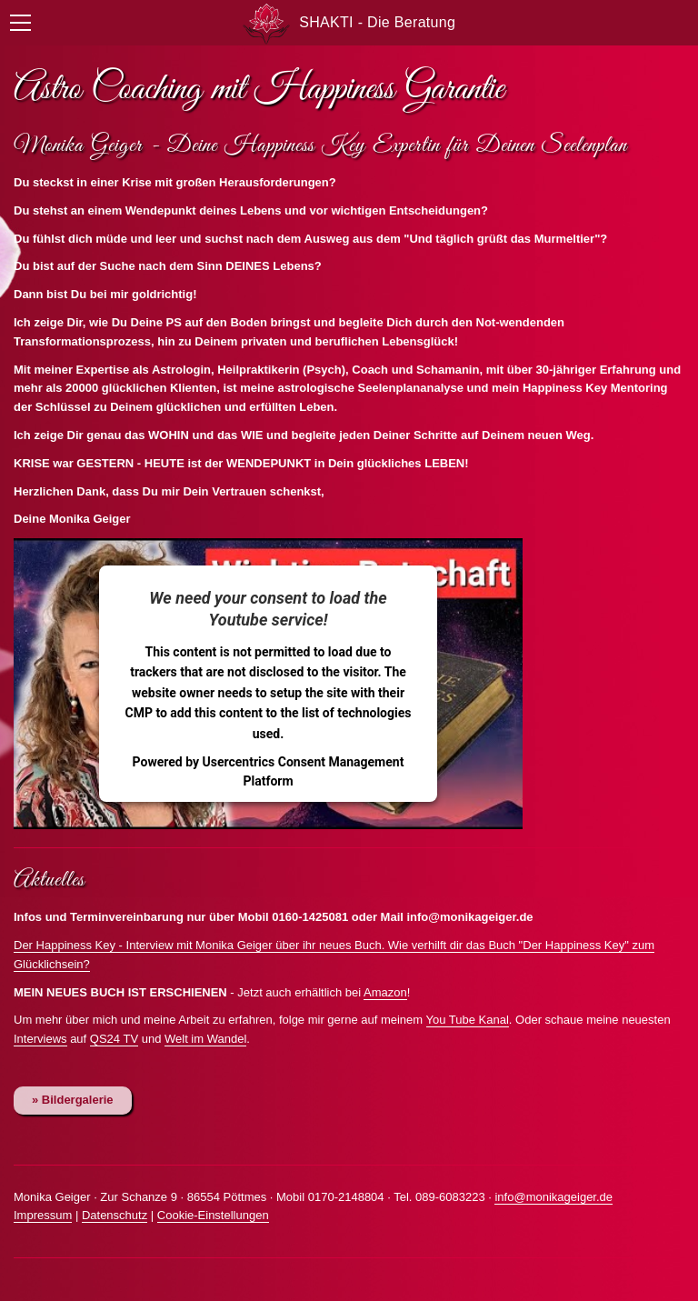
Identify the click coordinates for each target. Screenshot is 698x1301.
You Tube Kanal (467, 1019)
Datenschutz (114, 1215)
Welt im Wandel (205, 1039)
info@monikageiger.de (553, 1197)
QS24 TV (114, 1039)
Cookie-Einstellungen (213, 1215)
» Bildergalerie (73, 1099)
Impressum (43, 1215)
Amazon (385, 992)
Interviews (40, 1039)
